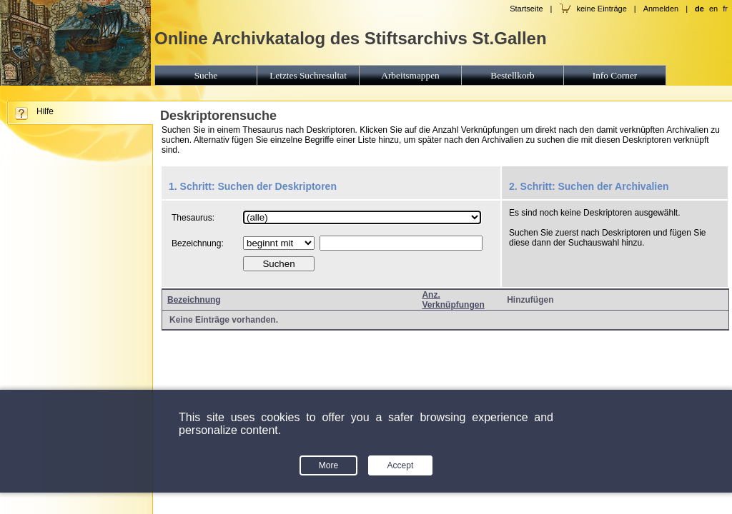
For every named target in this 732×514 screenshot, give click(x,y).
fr (725, 8)
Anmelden (661, 8)
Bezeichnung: (198, 243)
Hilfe (45, 111)
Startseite (526, 8)
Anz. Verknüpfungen (453, 300)
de (699, 8)
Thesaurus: (193, 218)
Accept (400, 465)
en (713, 8)
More (328, 465)
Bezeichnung (194, 300)
